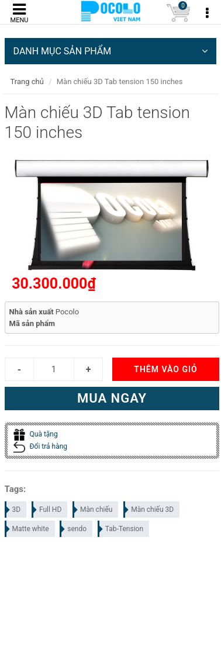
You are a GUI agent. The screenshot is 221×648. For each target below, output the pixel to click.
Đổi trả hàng (40, 446)
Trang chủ (27, 81)
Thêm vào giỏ (165, 369)
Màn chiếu (93, 509)
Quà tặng (35, 434)
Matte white (27, 529)
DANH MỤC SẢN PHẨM (110, 51)
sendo (74, 529)
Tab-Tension (121, 529)
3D (13, 509)
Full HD (47, 509)
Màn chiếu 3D (149, 509)
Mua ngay (112, 398)
